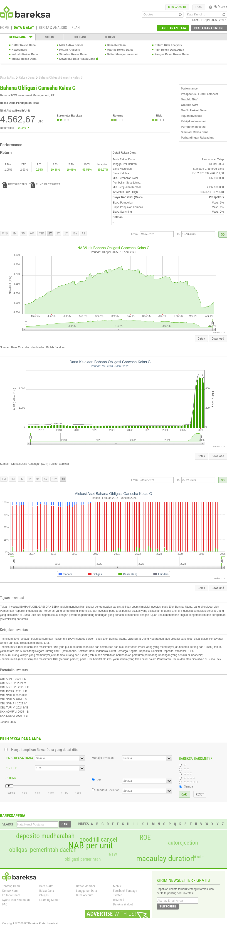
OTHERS (110, 37)
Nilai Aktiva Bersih (71, 45)
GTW (113, 854)
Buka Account (84, 895)
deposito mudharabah (45, 836)
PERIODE (11, 768)
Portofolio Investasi (193, 126)
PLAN (76, 28)
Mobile (117, 886)
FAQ (4, 904)
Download (218, 338)
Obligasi (44, 895)
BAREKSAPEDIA (12, 815)
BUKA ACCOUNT (177, 7)
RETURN (11, 778)
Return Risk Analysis (168, 45)
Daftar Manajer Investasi (122, 54)
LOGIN (198, 7)
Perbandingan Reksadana (197, 137)
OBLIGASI (80, 37)
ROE (145, 837)
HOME (4, 28)
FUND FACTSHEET (45, 184)
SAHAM (50, 37)
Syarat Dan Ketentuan (16, 900)
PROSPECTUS (14, 184)
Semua (188, 786)
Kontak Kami (10, 890)
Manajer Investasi (103, 758)
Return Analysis (69, 49)
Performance (189, 88)
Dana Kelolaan (116, 45)
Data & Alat (7, 77)
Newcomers (19, 49)
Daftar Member (85, 886)
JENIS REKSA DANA (19, 758)
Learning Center (49, 900)
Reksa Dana (27, 77)
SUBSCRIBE (167, 906)
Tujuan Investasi (191, 115)
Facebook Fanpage (125, 890)
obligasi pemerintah (83, 859)
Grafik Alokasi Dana (194, 110)
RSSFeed (118, 900)
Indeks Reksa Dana (24, 58)
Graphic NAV (189, 99)
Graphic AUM (189, 105)
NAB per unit (90, 845)
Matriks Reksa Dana (120, 49)
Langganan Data (86, 890)
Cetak (201, 338)
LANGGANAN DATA (173, 28)
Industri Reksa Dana (25, 54)
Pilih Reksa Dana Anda (169, 49)
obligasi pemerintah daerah (43, 850)
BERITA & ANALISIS (53, 28)
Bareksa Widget (123, 904)
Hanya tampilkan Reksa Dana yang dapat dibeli (45, 750)
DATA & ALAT (24, 28)
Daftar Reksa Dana (24, 45)
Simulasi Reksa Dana (73, 54)
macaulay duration (165, 858)
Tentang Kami (11, 886)
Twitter (117, 895)
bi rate (198, 857)
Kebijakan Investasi (193, 121)
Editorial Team (11, 895)
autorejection (183, 842)
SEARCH (8, 824)
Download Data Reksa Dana (77, 58)
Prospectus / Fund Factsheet (199, 94)
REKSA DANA (17, 37)
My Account (218, 6)
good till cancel (98, 839)
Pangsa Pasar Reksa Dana (172, 54)
